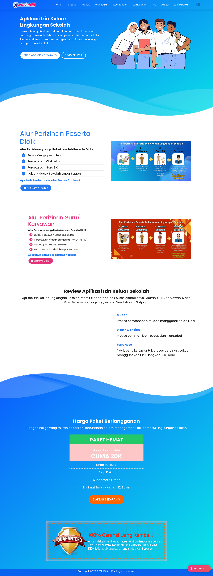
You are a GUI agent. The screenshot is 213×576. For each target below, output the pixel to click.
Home (58, 4)
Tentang (71, 4)
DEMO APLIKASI (74, 55)
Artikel (165, 4)
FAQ (153, 4)
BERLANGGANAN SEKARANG (40, 55)
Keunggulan (101, 4)
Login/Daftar (181, 4)
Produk (86, 4)
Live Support (199, 568)
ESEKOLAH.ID (106, 571)
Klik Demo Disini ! (36, 188)
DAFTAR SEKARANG (106, 499)
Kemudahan (139, 4)
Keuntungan (120, 4)
